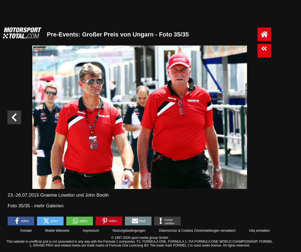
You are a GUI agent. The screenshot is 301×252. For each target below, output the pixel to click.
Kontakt (26, 231)
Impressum (91, 231)
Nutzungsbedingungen (129, 231)
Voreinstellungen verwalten (214, 231)
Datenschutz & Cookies (176, 231)
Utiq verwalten (259, 231)
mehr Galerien (49, 205)
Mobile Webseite (57, 231)
